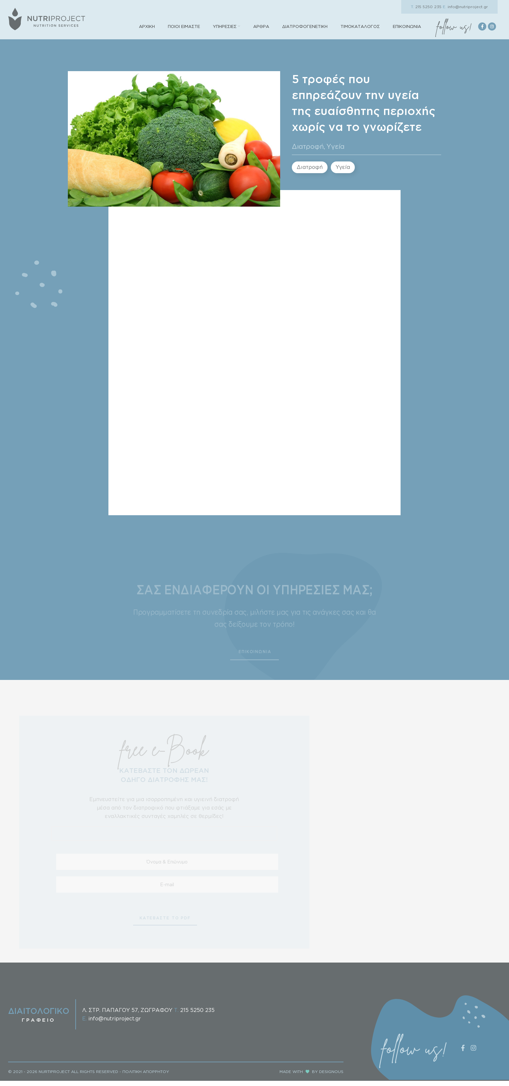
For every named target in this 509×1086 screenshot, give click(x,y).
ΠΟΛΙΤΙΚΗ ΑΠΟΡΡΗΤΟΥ (145, 1076)
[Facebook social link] (482, 31)
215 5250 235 (426, 7)
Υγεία (335, 154)
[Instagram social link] (492, 31)
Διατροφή (308, 154)
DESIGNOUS (331, 1076)
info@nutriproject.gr (465, 7)
